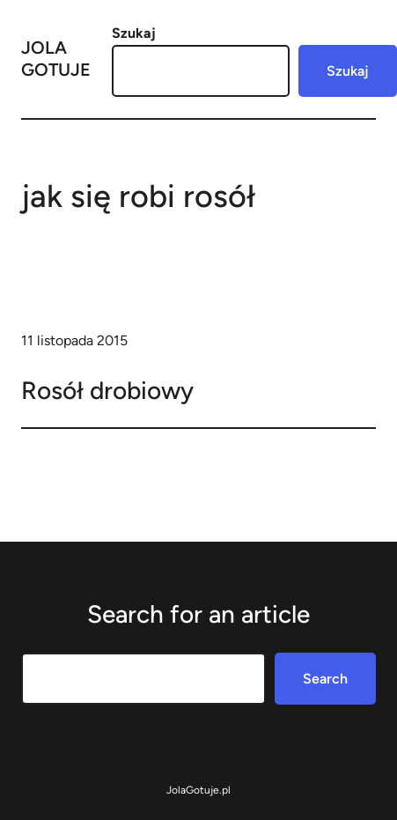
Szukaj (134, 33)
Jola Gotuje (56, 58)
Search (325, 678)
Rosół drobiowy (107, 390)
